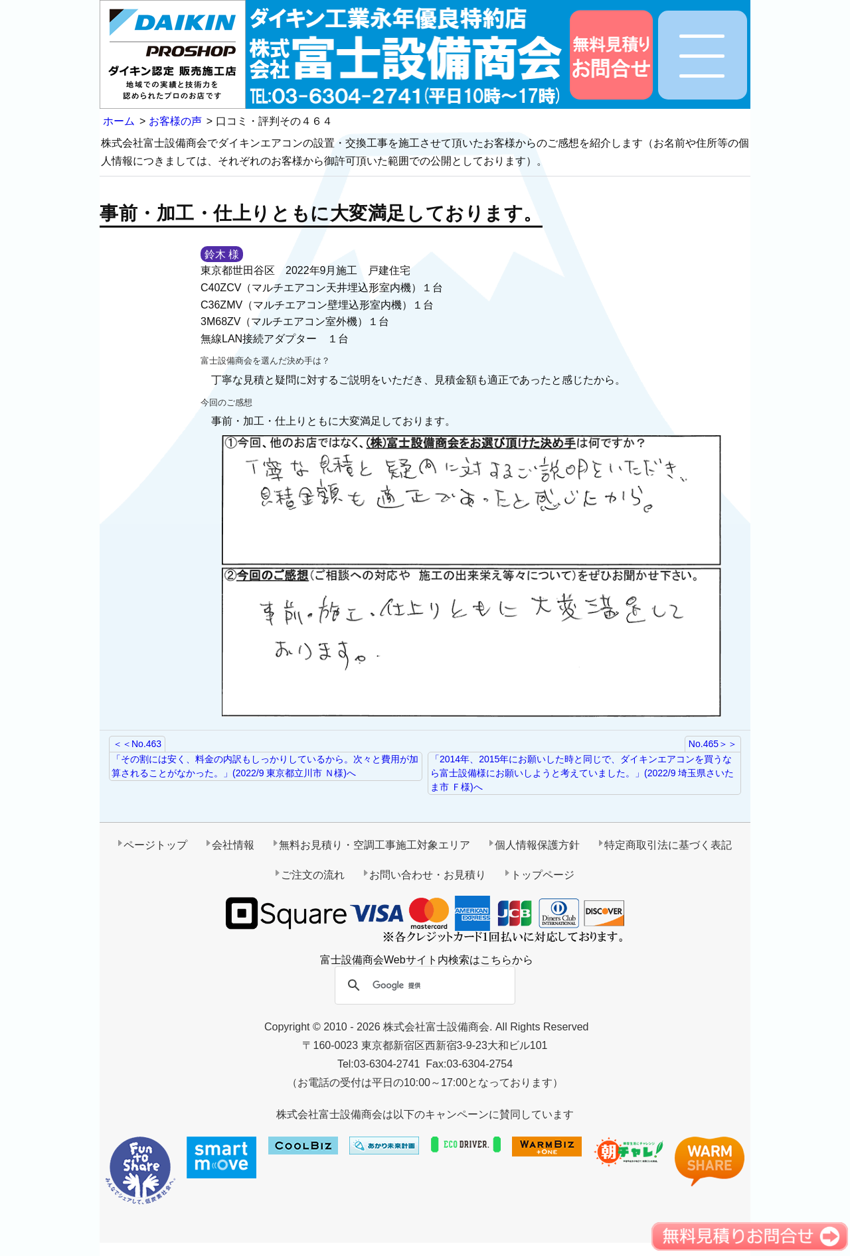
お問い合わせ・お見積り (427, 874)
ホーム (119, 121)
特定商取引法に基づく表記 (668, 845)
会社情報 (233, 845)
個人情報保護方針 (537, 845)
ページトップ (155, 845)
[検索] (423, 986)
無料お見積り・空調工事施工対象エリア (374, 845)
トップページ (542, 874)
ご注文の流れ (313, 874)
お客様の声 (175, 121)
